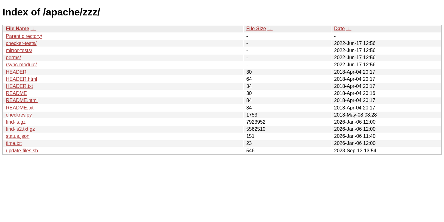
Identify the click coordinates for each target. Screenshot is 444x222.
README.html (22, 100)
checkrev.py (19, 114)
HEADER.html (21, 79)
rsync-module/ (21, 64)
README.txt (20, 107)
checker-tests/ (21, 43)
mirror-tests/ (19, 50)
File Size (256, 28)
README (16, 93)
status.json (17, 136)
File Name (17, 28)
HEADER (16, 72)
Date (339, 28)
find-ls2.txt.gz (20, 129)
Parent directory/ (24, 36)
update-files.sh (22, 150)
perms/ (13, 57)
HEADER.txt (19, 86)
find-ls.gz (16, 122)
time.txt (14, 143)
